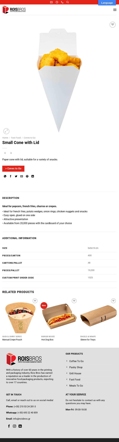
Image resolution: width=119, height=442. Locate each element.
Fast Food (16, 137)
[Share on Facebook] (10, 176)
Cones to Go (29, 137)
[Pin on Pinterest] (27, 176)
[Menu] (115, 9)
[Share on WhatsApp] (5, 176)
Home (5, 137)
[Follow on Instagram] (14, 426)
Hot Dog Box (47, 339)
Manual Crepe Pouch (12, 339)
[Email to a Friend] (21, 176)
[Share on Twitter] (16, 176)
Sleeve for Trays (88, 339)
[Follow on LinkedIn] (20, 426)
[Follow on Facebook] (9, 426)
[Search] (67, 2)
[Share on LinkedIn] (32, 176)
